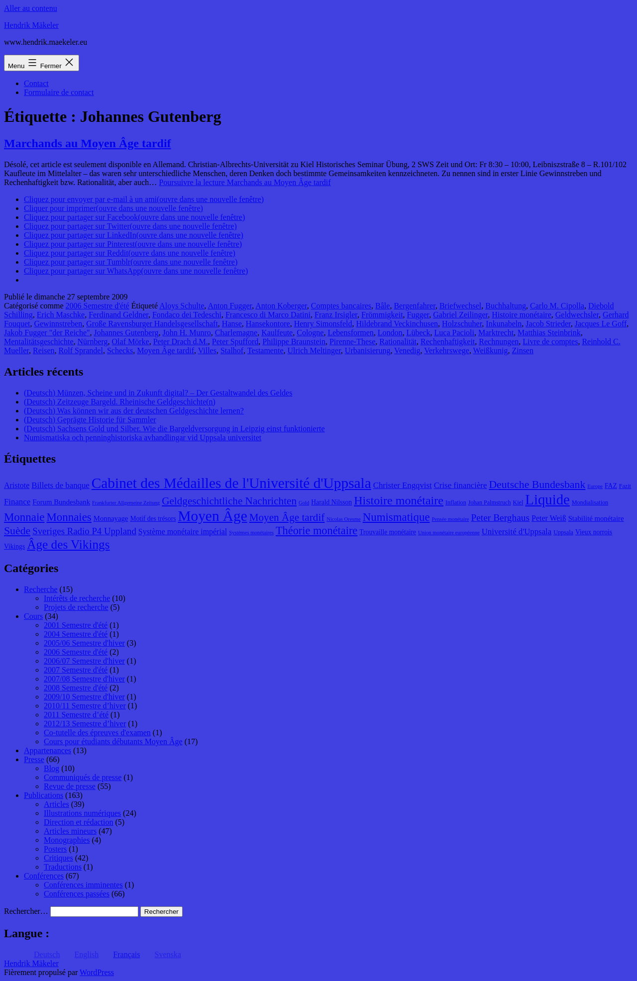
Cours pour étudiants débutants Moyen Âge (113, 741)
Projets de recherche (76, 607)
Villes (207, 350)
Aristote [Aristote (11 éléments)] (16, 485)
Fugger (418, 314)
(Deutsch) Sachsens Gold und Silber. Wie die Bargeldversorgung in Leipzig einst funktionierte (174, 428)
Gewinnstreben (58, 323)
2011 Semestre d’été (76, 714)
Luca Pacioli (454, 332)
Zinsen (522, 350)
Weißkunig (490, 350)
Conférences (44, 876)
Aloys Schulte (181, 305)
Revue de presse (70, 786)
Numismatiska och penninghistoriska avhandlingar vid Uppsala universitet (142, 437)
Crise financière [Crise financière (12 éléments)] (460, 485)
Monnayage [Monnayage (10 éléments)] (111, 518)
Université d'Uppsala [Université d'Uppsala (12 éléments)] (517, 531)
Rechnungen (499, 341)
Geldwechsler (577, 314)
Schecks (120, 350)
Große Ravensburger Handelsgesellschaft (152, 323)
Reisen (44, 350)
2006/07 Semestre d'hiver (84, 661)
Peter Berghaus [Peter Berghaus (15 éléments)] (500, 517)
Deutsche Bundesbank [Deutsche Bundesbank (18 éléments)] (537, 484)
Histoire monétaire (521, 314)
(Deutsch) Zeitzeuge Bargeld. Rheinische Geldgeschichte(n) (119, 401)
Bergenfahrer (414, 305)
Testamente (265, 350)
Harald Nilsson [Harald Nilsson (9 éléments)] (331, 502)
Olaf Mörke (130, 341)
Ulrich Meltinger (314, 350)
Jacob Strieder (548, 323)
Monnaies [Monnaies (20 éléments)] (68, 517)
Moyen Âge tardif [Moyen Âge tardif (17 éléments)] (287, 517)
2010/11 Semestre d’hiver (85, 705)
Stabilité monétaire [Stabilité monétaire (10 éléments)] (596, 518)
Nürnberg (93, 341)
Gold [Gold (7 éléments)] (304, 502)
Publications (43, 795)
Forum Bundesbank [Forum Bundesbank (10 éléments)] (61, 502)
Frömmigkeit (382, 314)
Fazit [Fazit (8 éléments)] (625, 486)
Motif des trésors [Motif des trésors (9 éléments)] (153, 518)
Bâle (382, 305)
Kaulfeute (277, 332)
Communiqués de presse (82, 777)
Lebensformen (350, 332)
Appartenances (47, 750)
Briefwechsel (460, 305)
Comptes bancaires (341, 305)
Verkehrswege (446, 350)
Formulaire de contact (59, 92)
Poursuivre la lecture (244, 182)
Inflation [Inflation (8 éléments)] (455, 502)
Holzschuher (462, 323)
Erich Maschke (61, 314)
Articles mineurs (70, 831)
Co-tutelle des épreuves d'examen (97, 732)
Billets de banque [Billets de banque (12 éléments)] (60, 485)
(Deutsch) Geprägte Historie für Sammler (90, 419)
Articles (56, 804)
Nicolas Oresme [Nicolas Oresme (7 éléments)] (343, 519)
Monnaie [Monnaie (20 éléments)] (24, 517)
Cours (33, 616)
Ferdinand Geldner (118, 314)
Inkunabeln (504, 323)
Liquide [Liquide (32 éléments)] (547, 499)
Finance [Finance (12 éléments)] (17, 501)
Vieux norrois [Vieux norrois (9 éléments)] (593, 532)
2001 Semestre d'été (75, 625)
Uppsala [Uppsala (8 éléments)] (563, 532)
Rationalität (398, 341)
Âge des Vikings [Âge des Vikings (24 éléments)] (68, 544)
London (390, 332)
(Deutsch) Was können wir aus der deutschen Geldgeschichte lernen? (134, 410)
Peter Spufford (235, 341)
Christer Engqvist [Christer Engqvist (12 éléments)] (402, 485)
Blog (51, 768)
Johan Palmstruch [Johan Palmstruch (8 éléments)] (489, 502)
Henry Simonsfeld (323, 323)
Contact (36, 83)
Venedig (407, 350)
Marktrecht (496, 332)
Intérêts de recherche (77, 598)
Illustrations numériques (82, 813)
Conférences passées (76, 893)
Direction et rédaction (78, 822)
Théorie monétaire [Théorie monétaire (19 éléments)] (316, 530)
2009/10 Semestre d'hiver (84, 696)
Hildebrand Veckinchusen (397, 323)
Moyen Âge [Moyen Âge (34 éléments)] (212, 516)
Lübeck (418, 332)
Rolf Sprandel (81, 350)
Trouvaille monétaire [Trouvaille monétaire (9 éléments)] (387, 532)
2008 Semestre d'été (75, 688)
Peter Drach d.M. (180, 341)
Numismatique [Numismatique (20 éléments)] (396, 517)
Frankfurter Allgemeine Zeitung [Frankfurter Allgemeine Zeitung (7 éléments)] (126, 502)
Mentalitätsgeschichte (39, 341)
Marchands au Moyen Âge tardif (87, 143)
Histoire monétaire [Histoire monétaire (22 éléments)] (398, 500)
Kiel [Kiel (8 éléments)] (518, 502)
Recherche (41, 589)
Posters (55, 849)
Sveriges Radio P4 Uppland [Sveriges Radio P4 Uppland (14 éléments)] (84, 531)
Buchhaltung (505, 305)
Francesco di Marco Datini (268, 314)
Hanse (232, 323)
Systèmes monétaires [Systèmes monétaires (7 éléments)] (251, 532)
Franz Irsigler (336, 314)
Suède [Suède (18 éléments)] (17, 531)
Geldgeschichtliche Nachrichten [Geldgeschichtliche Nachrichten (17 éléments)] (229, 501)
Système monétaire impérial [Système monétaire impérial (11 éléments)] (182, 531)
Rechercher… (26, 911)
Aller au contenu (30, 8)
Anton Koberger (281, 305)
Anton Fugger (230, 305)
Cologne (310, 332)
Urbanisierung (368, 350)
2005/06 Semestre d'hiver (84, 643)
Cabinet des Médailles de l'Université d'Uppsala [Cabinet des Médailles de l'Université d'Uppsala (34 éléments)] (231, 483)
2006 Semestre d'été (97, 305)
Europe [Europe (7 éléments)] (595, 486)
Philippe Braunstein (293, 341)
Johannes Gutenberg (126, 332)
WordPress (97, 972)
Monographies (67, 840)
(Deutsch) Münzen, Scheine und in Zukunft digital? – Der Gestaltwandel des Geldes (158, 393)
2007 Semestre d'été (75, 670)
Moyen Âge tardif (165, 350)
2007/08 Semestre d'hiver (84, 679)
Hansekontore (268, 323)
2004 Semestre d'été (75, 634)
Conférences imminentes (83, 885)
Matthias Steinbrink (549, 332)
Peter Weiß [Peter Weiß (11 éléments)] (548, 518)
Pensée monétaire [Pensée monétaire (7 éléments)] (450, 519)
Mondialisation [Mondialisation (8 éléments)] (590, 502)
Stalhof (231, 350)
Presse (34, 759)
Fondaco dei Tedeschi (186, 314)
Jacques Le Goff (601, 323)
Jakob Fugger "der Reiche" (47, 332)
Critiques (58, 858)
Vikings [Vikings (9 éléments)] (14, 546)
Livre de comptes (550, 341)
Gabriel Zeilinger (460, 314)
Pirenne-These (352, 341)
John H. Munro (186, 332)
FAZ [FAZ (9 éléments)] (611, 486)
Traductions (63, 867)
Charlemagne (236, 332)
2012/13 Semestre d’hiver (85, 723)
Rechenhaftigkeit (448, 341)
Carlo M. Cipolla (557, 305)
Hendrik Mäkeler (31, 25)
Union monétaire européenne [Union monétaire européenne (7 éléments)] (449, 532)
